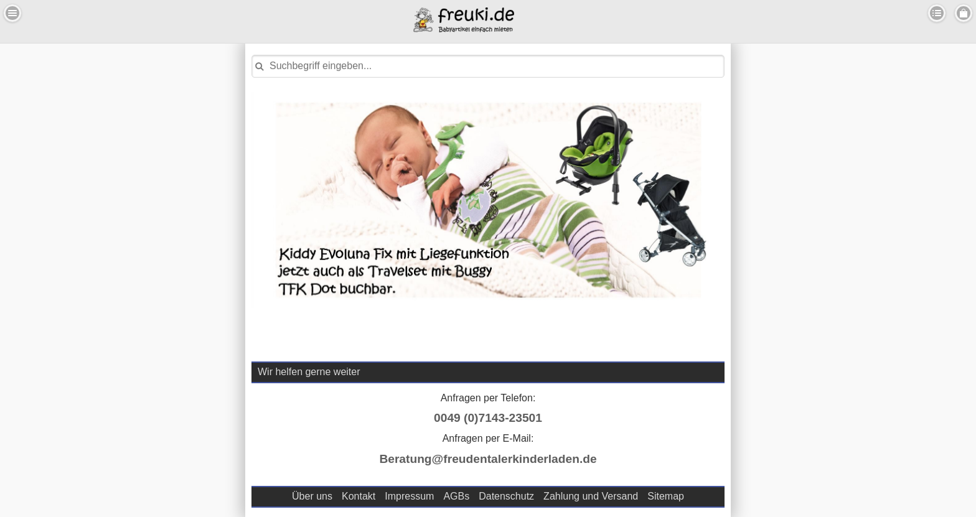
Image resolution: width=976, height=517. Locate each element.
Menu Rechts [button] (963, 13)
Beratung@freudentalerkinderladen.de (487, 458)
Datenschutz (506, 496)
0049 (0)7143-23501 (488, 417)
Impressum (409, 496)
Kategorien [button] (936, 13)
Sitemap (665, 496)
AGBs (456, 496)
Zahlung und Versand (590, 496)
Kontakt (358, 496)
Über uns (312, 496)
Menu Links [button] (12, 13)
